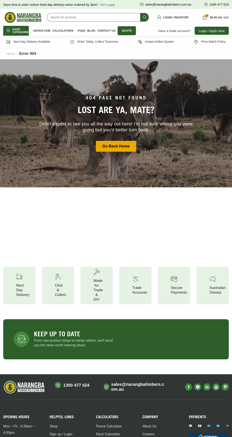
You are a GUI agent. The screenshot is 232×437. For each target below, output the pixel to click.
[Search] (98, 20)
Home (10, 59)
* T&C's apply (106, 4)
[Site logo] (23, 20)
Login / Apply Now (212, 36)
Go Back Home (116, 151)
